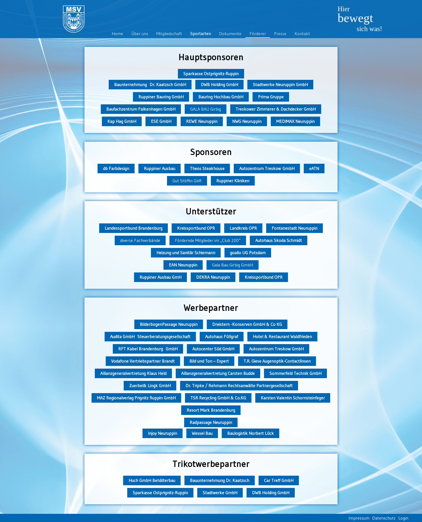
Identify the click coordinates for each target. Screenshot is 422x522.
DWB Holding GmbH (219, 84)
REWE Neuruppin (201, 121)
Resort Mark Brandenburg (211, 410)
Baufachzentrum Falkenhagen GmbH (140, 109)
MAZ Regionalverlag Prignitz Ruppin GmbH (136, 397)
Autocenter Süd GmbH (213, 348)
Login (403, 518)
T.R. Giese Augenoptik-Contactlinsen (277, 361)
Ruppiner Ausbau (159, 168)
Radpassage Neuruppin (211, 422)
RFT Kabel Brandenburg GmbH (148, 348)
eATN (314, 168)
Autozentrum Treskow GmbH (267, 168)
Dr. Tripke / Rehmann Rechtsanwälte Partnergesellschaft (239, 385)
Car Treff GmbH (278, 480)
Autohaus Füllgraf (221, 336)
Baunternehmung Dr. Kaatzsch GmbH (150, 84)
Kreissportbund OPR (196, 228)
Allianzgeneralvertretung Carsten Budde (218, 373)
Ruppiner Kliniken (232, 180)
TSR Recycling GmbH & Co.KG (218, 397)
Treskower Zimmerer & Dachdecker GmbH (276, 109)
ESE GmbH (161, 121)
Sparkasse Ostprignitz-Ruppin (211, 73)
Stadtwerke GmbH (220, 492)
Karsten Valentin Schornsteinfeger (293, 397)
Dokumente (230, 33)
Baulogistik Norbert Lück (250, 433)
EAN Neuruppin (183, 265)
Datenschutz (384, 518)
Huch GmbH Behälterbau (152, 480)
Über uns (139, 33)
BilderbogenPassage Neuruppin (169, 324)
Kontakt (302, 33)
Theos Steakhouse (207, 168)
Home (117, 33)
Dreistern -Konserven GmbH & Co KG (247, 324)
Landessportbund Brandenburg (133, 228)
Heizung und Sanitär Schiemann (185, 252)
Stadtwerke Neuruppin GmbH (280, 84)
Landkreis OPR (243, 228)
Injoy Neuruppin (162, 433)
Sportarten (200, 33)
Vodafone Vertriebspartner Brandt (143, 361)
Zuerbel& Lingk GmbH (150, 385)
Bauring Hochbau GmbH (220, 96)
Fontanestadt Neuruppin (294, 228)
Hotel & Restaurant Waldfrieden (282, 336)
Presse (280, 33)
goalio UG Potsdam (248, 252)
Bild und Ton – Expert (209, 361)
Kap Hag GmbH (121, 121)
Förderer (258, 33)
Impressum (358, 518)
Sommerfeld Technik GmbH (295, 373)
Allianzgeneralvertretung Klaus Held (133, 373)
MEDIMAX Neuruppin (295, 121)
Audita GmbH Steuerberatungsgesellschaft (150, 336)
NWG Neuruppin (247, 121)
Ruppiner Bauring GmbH (161, 96)
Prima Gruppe (271, 96)
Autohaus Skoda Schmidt (278, 240)
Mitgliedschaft (169, 33)
